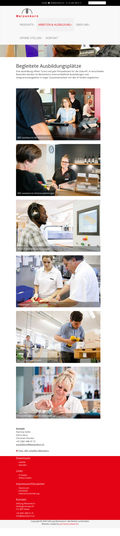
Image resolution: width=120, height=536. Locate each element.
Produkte (27, 24)
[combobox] (97, 2)
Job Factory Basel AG (69, 524)
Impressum (24, 488)
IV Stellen (23, 475)
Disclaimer (23, 491)
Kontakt (52, 38)
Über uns (83, 24)
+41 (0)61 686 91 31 (74, 3)
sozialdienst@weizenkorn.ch (31, 444)
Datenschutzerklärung (29, 494)
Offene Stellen (31, 38)
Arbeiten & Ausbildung (55, 24)
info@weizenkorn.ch (57, 3)
